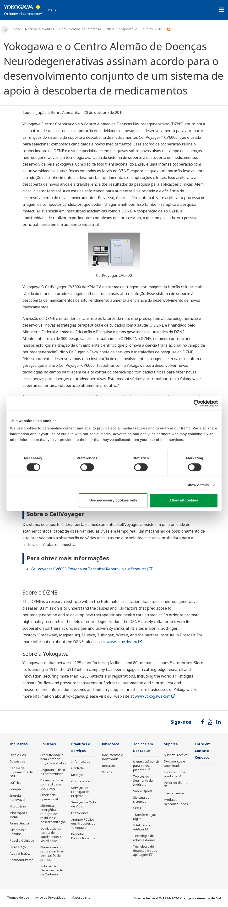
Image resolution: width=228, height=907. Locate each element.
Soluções (48, 744)
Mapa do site (80, 898)
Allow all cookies (183, 500)
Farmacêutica (19, 824)
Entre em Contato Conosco (203, 751)
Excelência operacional (49, 797)
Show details (198, 485)
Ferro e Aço (18, 847)
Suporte (171, 744)
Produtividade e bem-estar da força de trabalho (53, 759)
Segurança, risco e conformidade (52, 772)
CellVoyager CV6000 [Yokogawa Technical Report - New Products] (91, 569)
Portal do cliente (175, 783)
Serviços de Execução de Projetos (80, 792)
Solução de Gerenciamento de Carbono (51, 870)
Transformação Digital (144, 817)
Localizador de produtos (174, 774)
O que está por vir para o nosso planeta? (146, 766)
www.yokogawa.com (155, 696)
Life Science (79, 814)
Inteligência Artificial (141, 828)
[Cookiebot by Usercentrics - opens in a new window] (197, 403)
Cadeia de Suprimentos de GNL (21, 772)
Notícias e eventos (40, 29)
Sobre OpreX (142, 792)
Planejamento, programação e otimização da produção (51, 854)
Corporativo (128, 29)
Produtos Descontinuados (83, 837)
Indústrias (19, 744)
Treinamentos (174, 793)
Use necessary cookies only (113, 500)
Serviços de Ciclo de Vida (83, 805)
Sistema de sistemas (141, 800)
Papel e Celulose (22, 841)
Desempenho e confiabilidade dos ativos (51, 785)
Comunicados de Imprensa (81, 29)
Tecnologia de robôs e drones (144, 838)
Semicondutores (21, 860)
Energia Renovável (17, 798)
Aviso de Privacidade (50, 898)
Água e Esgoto (20, 854)
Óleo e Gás (18, 755)
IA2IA (137, 809)
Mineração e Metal (19, 815)
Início (16, 29)
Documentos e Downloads (112, 757)
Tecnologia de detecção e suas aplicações (145, 851)
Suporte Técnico (176, 755)
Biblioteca (111, 744)
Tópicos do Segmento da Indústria (143, 781)
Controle (77, 769)
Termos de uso (18, 898)
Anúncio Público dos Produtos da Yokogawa (83, 824)
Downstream (19, 762)
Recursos (109, 766)
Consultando (80, 782)
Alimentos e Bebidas (18, 832)
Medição (77, 775)
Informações (80, 762)
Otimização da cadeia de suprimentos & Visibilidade (51, 835)
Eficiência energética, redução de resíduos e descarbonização (53, 814)
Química (15, 783)
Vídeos (107, 772)
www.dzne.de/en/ (124, 642)
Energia (15, 789)
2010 (110, 29)
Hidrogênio (18, 807)
